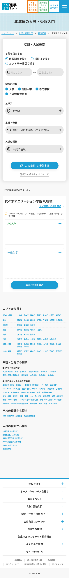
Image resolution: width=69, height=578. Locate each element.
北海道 (19, 315)
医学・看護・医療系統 (11, 375)
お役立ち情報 (34, 529)
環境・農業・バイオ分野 (48, 403)
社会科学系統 (33, 371)
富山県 (19, 334)
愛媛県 (19, 346)
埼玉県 (39, 320)
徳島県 (51, 344)
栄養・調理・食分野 (10, 396)
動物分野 (33, 403)
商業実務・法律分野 (54, 389)
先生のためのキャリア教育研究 (34, 536)
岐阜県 (32, 330)
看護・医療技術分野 (44, 392)
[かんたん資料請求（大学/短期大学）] (32, 6)
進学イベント (34, 499)
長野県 (32, 325)
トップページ (7, 33)
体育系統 (42, 375)
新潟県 (19, 325)
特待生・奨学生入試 (10, 445)
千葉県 (45, 320)
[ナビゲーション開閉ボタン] (64, 6)
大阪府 (32, 339)
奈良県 (45, 339)
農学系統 (24, 375)
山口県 (45, 344)
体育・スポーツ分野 (10, 400)
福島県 (58, 315)
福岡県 (19, 351)
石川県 (26, 334)
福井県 (32, 334)
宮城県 (39, 315)
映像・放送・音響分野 (19, 403)
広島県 (39, 344)
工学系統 (52, 371)
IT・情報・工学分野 (49, 385)
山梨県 (26, 325)
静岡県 (19, 330)
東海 (4, 330)
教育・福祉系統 (20, 371)
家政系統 (33, 375)
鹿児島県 (59, 351)
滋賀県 (19, 339)
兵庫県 (39, 339)
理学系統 (44, 371)
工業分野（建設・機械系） (12, 385)
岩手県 (32, 315)
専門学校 (18, 416)
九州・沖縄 (7, 351)
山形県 (51, 315)
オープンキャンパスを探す (34, 491)
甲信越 (5, 325)
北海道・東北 (8, 315)
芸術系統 (51, 375)
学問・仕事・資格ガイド (34, 514)
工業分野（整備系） (32, 385)
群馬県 (32, 320)
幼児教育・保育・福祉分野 (53, 396)
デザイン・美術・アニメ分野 (51, 400)
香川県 (58, 344)
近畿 (4, 339)
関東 (4, 320)
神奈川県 (59, 320)
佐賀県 (26, 351)
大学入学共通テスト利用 (12, 442)
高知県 (26, 346)
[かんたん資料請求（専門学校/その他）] (43, 6)
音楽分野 (6, 403)
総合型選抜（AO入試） (11, 435)
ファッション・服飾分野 (29, 400)
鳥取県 (19, 344)
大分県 (45, 351)
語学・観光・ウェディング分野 (33, 389)
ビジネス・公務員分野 (11, 392)
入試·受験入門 (35, 506)
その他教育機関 (29, 416)
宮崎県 (51, 351)
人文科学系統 (8, 371)
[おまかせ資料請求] (54, 6)
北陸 (4, 334)
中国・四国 (7, 344)
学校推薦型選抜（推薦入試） (13, 438)
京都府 (26, 339)
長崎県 (32, 351)
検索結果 (42, 33)
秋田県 (45, 315)
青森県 (26, 315)
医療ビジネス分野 (28, 392)
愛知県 (26, 330)
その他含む (7, 449)
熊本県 (39, 351)
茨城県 (19, 320)
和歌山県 (52, 339)
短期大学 (10, 416)
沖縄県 (19, 354)
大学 (4, 416)
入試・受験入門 (26, 33)
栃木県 (26, 320)
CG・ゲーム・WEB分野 (11, 389)
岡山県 (32, 344)
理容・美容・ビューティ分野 (30, 396)
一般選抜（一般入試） (11, 431)
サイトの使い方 (34, 551)
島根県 (26, 344)
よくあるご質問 (34, 544)
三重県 (39, 330)
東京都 (51, 320)
